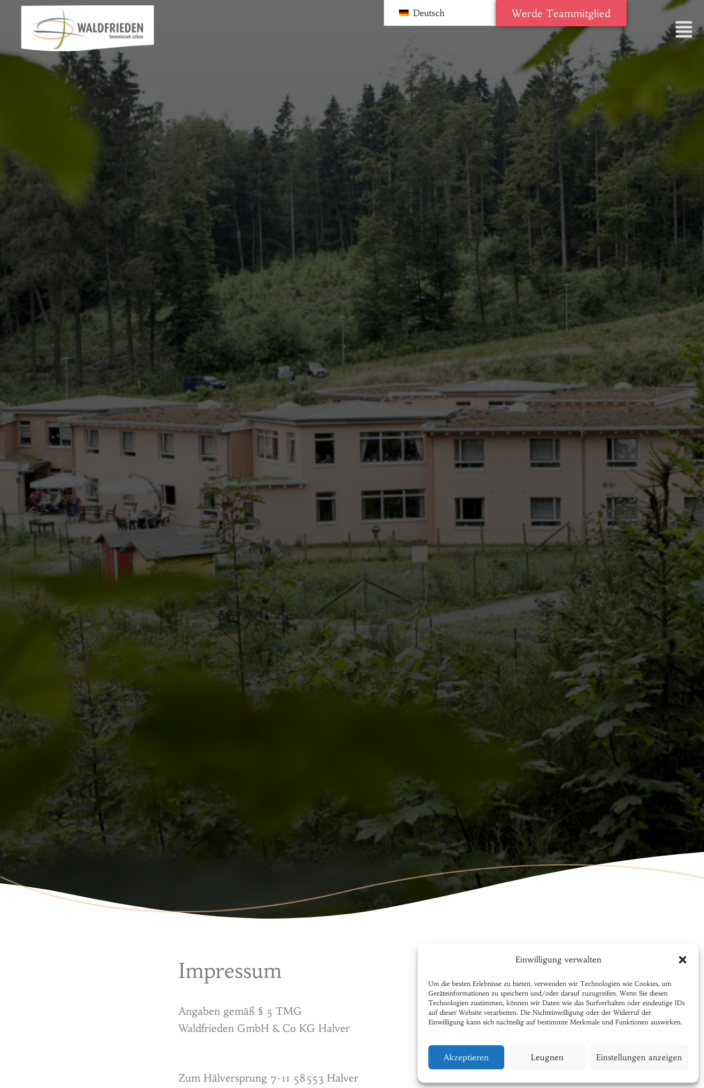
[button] (682, 959)
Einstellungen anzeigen (639, 1057)
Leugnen (547, 1057)
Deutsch (421, 12)
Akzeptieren (466, 1057)
